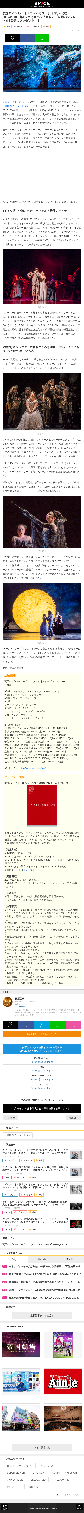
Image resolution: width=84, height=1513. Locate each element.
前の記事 (10, 1118)
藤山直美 (32, 1486)
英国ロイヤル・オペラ (14, 102)
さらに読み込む (52, 1447)
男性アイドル (12, 1486)
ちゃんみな (45, 1465)
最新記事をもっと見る (50, 1315)
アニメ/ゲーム (60, 1479)
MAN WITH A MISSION (63, 1472)
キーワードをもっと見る (69, 1495)
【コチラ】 (29, 869)
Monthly (70, 1259)
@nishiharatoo (21, 1006)
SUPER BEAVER (14, 1472)
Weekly (42, 1259)
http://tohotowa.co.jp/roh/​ (32, 768)
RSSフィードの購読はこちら (53, 1034)
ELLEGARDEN (37, 1479)
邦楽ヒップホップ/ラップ (18, 1465)
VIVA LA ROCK (13, 1479)
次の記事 (74, 1118)
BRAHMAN (37, 1472)
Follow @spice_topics (42, 1062)
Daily (14, 1259)
